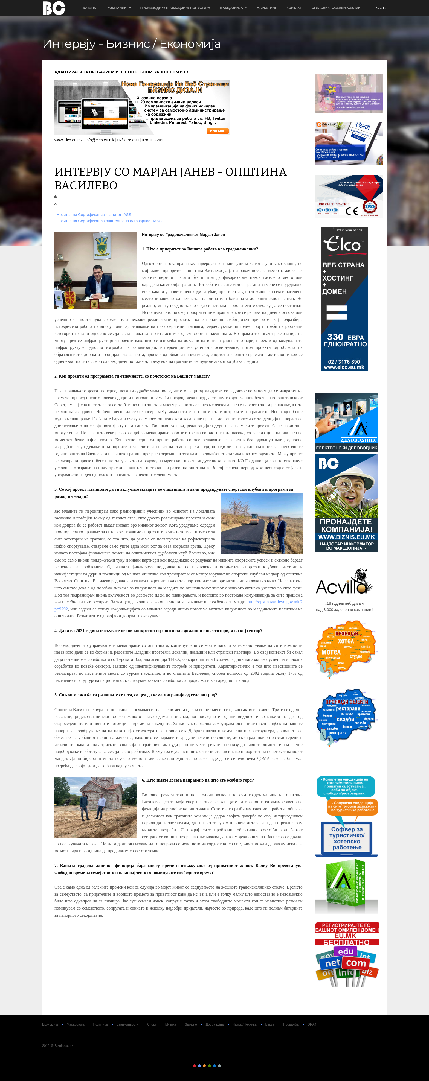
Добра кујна (215, 1024)
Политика (100, 1024)
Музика (170, 1024)
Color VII (224, 1065)
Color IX (234, 1065)
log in (381, 8)
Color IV (209, 1065)
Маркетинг (267, 8)
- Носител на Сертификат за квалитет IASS (92, 214)
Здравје (191, 1024)
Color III (204, 1065)
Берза (269, 1024)
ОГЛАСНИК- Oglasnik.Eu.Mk (336, 8)
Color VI (219, 1065)
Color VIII (229, 1065)
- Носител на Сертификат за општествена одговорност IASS (108, 221)
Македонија (232, 8)
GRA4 (312, 1024)
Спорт (151, 1024)
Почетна (90, 8)
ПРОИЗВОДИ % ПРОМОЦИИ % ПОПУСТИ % (175, 8)
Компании (117, 8)
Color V (214, 1065)
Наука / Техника (245, 1024)
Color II (199, 1065)
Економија (50, 1024)
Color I (194, 1065)
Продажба (291, 1024)
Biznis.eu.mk (53, 8)
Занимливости (127, 1024)
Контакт (294, 8)
